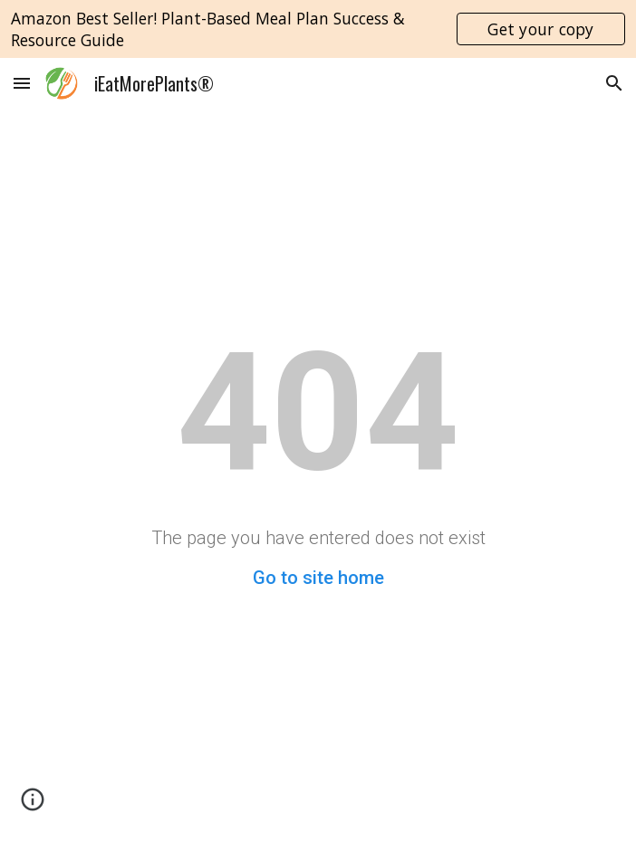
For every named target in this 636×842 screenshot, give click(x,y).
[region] (318, 29)
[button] (21, 83)
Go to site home (318, 577)
